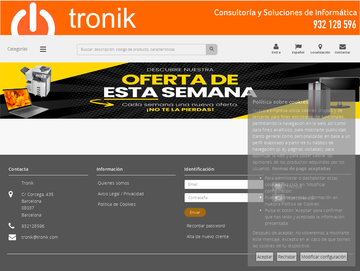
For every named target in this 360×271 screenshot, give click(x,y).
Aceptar (264, 257)
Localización (320, 48)
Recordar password (206, 226)
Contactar (342, 48)
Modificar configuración (324, 257)
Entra (276, 48)
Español (298, 48)
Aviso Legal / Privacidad (121, 194)
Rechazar (286, 257)
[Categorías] (46, 49)
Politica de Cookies (117, 204)
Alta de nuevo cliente (208, 236)
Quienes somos (114, 183)
